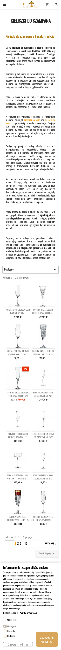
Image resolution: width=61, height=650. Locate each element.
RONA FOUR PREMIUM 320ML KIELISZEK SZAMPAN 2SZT (43, 436)
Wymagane (11, 626)
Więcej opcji (11, 619)
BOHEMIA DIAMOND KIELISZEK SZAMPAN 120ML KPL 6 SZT (43, 353)
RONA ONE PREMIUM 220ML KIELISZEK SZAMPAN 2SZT (18, 436)
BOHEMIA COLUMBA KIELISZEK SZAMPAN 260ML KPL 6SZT (18, 353)
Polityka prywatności (28, 613)
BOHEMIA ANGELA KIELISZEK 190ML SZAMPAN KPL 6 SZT (17, 394)
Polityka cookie (9, 613)
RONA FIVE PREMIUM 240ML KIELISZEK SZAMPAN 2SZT (43, 394)
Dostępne (30, 269)
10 (26, 543)
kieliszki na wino (32, 120)
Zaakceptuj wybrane (18, 644)
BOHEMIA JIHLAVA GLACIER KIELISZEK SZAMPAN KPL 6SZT (43, 311)
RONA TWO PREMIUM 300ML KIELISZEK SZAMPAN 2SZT (43, 477)
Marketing (11, 635)
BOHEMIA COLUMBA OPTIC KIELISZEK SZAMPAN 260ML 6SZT (43, 518)
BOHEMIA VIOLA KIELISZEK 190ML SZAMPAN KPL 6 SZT (18, 311)
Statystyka (11, 631)
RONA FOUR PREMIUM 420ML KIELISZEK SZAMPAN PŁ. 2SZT (18, 477)
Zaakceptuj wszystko (47, 639)
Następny (51, 543)
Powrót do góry (47, 554)
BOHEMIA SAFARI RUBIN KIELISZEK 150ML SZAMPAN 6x (18, 518)
